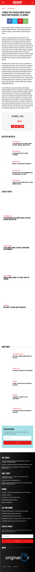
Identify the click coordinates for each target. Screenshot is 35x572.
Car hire (6, 305)
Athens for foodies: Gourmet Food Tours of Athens (16, 518)
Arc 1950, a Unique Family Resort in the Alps (22, 357)
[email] (17, 438)
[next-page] (6, 420)
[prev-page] (3, 420)
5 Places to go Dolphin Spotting (11, 497)
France (15, 381)
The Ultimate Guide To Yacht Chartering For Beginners (16, 248)
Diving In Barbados (7, 502)
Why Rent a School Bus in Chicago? (14, 307)
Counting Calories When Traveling (11, 513)
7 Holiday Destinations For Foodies (11, 516)
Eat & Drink (7, 275)
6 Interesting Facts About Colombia (20, 154)
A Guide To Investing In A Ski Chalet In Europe (22, 384)
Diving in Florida (6, 495)
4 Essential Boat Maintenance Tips (11, 480)
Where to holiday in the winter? (21, 164)
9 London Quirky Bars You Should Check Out (14, 521)
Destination (11, 8)
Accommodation (18, 354)
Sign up (17, 442)
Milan (20, 121)
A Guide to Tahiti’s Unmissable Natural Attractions (16, 492)
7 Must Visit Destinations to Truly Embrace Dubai (22, 183)
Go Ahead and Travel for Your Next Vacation (22, 411)
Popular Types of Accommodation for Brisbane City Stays (22, 173)
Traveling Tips (17, 408)
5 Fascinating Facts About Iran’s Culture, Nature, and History (22, 144)
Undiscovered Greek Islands (9, 500)
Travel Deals (7, 245)
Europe (15, 394)
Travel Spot (16, 368)
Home (3, 8)
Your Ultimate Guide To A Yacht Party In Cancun (16, 278)
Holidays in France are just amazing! (23, 370)
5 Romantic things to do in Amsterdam (20, 397)
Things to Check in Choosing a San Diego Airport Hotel (17, 464)
